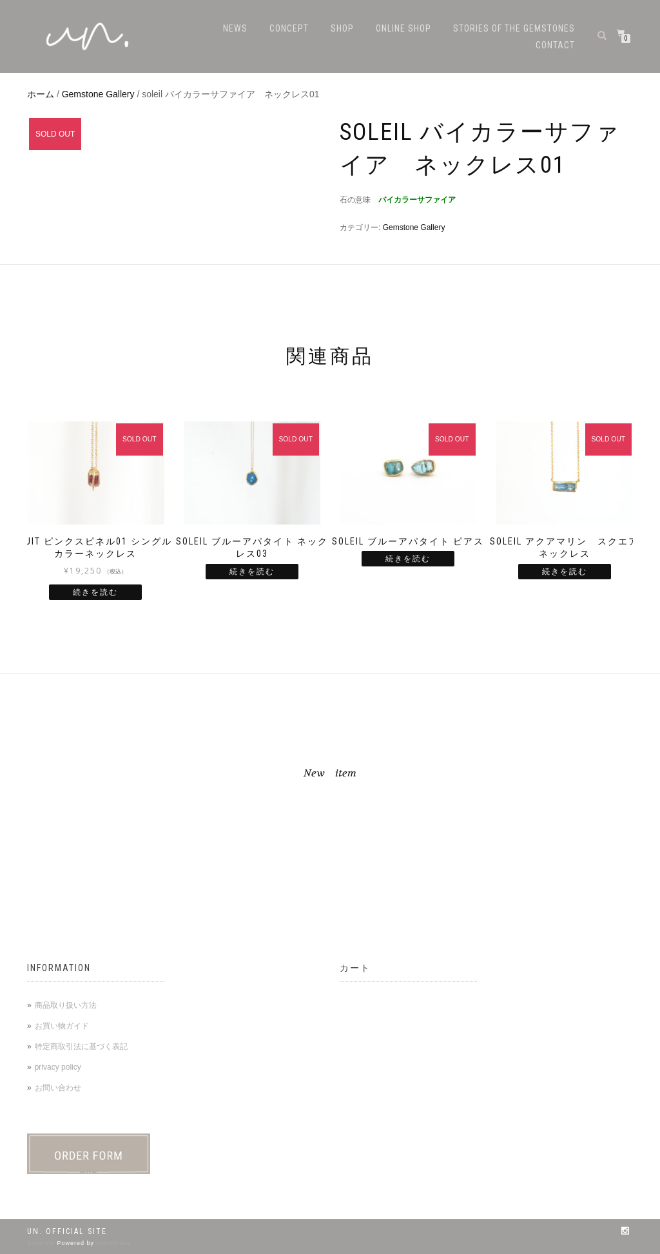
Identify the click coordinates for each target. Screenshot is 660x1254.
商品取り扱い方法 (66, 1005)
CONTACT (555, 45)
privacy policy (58, 1067)
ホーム (40, 94)
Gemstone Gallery (98, 94)
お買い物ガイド (62, 1025)
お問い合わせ (58, 1087)
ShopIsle (42, 1243)
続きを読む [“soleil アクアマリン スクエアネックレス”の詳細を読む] (564, 571)
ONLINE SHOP (403, 28)
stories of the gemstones (514, 28)
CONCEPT (289, 28)
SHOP (342, 28)
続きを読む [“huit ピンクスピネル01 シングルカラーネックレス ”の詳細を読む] (95, 592)
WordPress (114, 1243)
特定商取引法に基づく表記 (81, 1046)
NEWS (235, 28)
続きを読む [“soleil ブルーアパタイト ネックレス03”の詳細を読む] (252, 571)
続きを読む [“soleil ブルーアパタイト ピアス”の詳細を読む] (408, 558)
